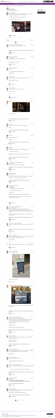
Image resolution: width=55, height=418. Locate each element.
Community (7, 5)
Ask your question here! (41, 12)
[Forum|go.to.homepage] (6, 1)
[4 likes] (12, 64)
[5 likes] (12, 332)
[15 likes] (12, 35)
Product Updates (30, 1)
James (9, 56)
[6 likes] (12, 52)
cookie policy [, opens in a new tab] (18, 416)
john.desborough (11, 44)
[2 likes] (12, 143)
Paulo (9, 243)
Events (35, 1)
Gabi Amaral (10, 173)
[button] (47, 1)
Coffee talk (15, 5)
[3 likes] (12, 84)
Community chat (11, 5)
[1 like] (12, 231)
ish (9, 101)
